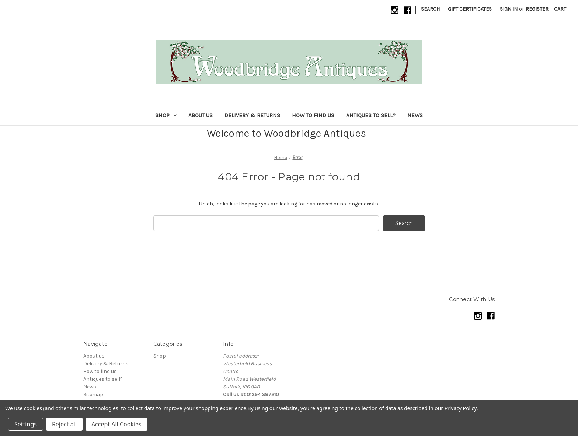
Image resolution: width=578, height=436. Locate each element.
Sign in (509, 9)
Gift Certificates (470, 9)
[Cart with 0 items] (560, 9)
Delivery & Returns (252, 115)
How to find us (313, 115)
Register (537, 9)
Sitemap (93, 394)
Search (430, 9)
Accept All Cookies (116, 424)
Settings (25, 424)
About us (200, 115)
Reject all (64, 424)
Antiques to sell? (371, 115)
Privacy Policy (461, 408)
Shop (166, 115)
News (415, 115)
